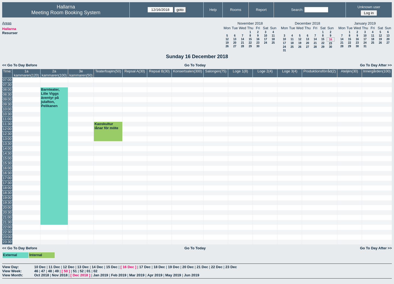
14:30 (7, 153)
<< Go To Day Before (19, 65)
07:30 (7, 84)
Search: (297, 10)
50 (66, 271)
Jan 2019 (100, 275)
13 (234, 39)
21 (242, 42)
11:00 (7, 119)
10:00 (7, 109)
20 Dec (188, 267)
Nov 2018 (60, 275)
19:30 (7, 202)
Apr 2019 (155, 275)
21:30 (7, 222)
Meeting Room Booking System (65, 12)
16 (257, 39)
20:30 (7, 212)
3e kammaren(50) (81, 73)
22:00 (7, 227)
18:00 (7, 188)
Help (213, 10)
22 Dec (216, 267)
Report (261, 10)
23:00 (7, 237)
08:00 (7, 89)
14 (242, 39)
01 (88, 271)
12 (226, 39)
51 (75, 271)
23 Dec (231, 267)
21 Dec (202, 267)
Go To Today (195, 65)
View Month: (12, 275)
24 (265, 42)
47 (43, 271)
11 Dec (54, 267)
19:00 (7, 198)
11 (273, 35)
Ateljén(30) (349, 71)
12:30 (7, 134)
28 (242, 46)
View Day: (10, 267)
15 (250, 39)
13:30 (7, 143)
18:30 (7, 193)
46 (36, 271)
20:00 (7, 207)
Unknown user (369, 7)
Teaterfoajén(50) (108, 71)
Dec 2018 (80, 275)
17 (265, 39)
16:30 (7, 173)
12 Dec (68, 267)
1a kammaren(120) (26, 73)
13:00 (7, 139)
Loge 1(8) (240, 71)
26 (226, 46)
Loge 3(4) (289, 71)
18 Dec (159, 267)
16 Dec (128, 267)
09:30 (7, 104)
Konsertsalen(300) (187, 71)
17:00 (7, 178)
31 (284, 50)
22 (250, 42)
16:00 (7, 168)
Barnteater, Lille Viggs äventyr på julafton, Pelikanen (50, 97)
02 (95, 271)
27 (234, 46)
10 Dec (40, 267)
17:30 (7, 183)
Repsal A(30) (134, 71)
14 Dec (97, 267)
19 (226, 42)
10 (265, 35)
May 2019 (173, 275)
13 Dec (83, 267)
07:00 (7, 80)
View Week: (12, 271)
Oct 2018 (41, 275)
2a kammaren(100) (54, 73)
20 (234, 42)
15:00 (7, 158)
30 (257, 46)
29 (250, 46)
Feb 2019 (118, 275)
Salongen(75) (216, 71)
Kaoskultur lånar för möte (106, 126)
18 (273, 39)
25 (273, 42)
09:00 (7, 99)
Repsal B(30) (159, 71)
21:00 (7, 217)
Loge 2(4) (265, 71)
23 (257, 42)
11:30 (7, 124)
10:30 (7, 114)
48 (50, 271)
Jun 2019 (191, 275)
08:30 (7, 94)
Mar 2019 (136, 275)
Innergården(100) (376, 71)
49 (57, 271)
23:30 (7, 242)
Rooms (235, 10)
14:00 (7, 148)
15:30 (7, 163)
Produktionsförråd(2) (319, 71)
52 (81, 271)
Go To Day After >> (376, 65)
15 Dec (112, 267)
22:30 (7, 232)
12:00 (7, 129)
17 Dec (145, 267)
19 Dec (173, 267)
